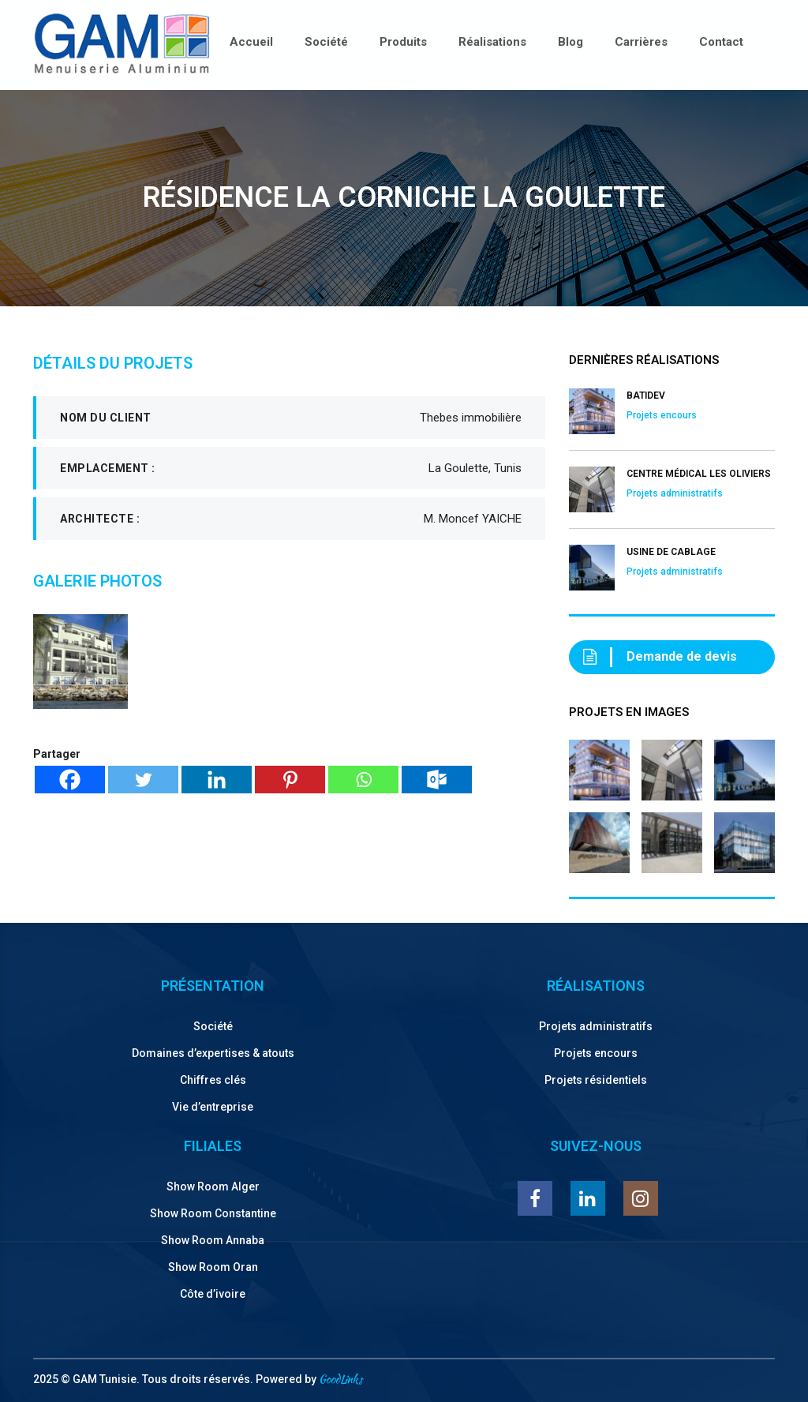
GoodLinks (340, 1379)
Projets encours (596, 1053)
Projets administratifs (596, 1026)
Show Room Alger (213, 1186)
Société (326, 42)
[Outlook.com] (437, 779)
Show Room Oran (213, 1267)
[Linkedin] (216, 779)
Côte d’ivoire (212, 1294)
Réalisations (492, 42)
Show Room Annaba (212, 1240)
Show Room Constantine (213, 1213)
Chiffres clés (213, 1080)
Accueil (251, 42)
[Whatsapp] (363, 779)
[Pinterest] (290, 779)
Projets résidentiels (595, 1080)
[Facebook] (70, 779)
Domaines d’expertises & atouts (213, 1053)
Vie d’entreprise (212, 1106)
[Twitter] (143, 779)
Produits (403, 42)
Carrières (641, 42)
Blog (570, 42)
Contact (721, 42)
